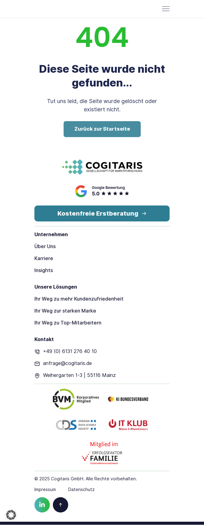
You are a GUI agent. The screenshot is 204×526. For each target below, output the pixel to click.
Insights (43, 272)
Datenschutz (81, 490)
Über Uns (45, 248)
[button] (11, 515)
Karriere (43, 260)
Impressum (45, 490)
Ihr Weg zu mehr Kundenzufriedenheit (79, 300)
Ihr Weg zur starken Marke (65, 312)
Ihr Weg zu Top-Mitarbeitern (67, 324)
